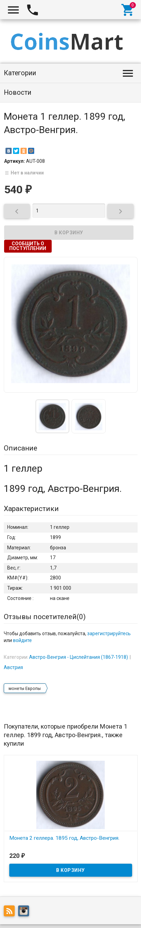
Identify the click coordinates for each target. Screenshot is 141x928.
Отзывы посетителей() (45, 617)
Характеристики (31, 509)
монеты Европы (25, 688)
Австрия (13, 667)
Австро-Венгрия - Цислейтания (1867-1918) (78, 657)
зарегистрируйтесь (109, 633)
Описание (20, 448)
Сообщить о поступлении (27, 246)
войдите (22, 640)
